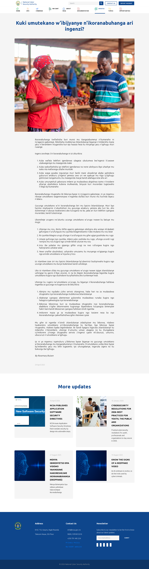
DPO (27, 10)
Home (18, 10)
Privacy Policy (73, 543)
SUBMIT (126, 538)
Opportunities (124, 10)
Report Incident (127, 3)
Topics (110, 10)
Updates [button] (99, 9)
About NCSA (67, 10)
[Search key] (84, 3)
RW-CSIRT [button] (54, 9)
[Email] (108, 538)
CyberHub (39, 10)
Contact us (111, 3)
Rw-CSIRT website (74, 547)
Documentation (83, 10)
